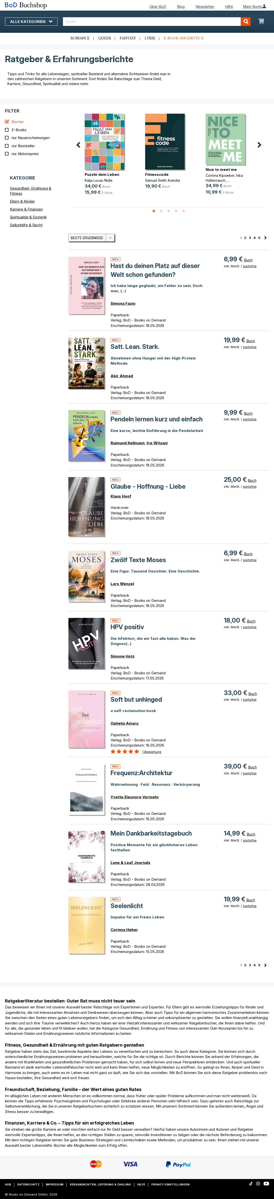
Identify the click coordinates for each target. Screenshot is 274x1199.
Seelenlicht (127, 906)
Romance (80, 38)
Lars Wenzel (122, 583)
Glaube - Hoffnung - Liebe (148, 486)
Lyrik (150, 38)
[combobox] (157, 21)
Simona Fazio (123, 303)
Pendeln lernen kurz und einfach (157, 419)
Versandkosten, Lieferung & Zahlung (100, 1184)
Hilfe (229, 6)
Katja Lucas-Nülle (99, 180)
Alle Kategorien (31, 21)
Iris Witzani (157, 443)
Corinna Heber (124, 929)
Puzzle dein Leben (102, 174)
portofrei (249, 266)
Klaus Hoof (121, 496)
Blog (181, 6)
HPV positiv (127, 627)
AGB (8, 1184)
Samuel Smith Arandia (162, 180)
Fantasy (128, 38)
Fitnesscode (157, 174)
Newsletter (205, 6)
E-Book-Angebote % (184, 38)
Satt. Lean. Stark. (135, 346)
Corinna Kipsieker (220, 175)
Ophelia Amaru (124, 723)
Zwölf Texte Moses (138, 560)
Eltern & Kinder (22, 201)
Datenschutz (28, 1184)
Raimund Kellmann (128, 443)
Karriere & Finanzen (26, 209)
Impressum (54, 1184)
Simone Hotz (123, 656)
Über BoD (157, 6)
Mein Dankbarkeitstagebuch (151, 833)
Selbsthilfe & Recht (26, 225)
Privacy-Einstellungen (170, 1184)
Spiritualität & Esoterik (28, 217)
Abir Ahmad (122, 376)
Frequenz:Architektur (142, 773)
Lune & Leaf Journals (130, 862)
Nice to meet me (221, 169)
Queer (104, 38)
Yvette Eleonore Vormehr (135, 797)
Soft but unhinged (136, 699)
